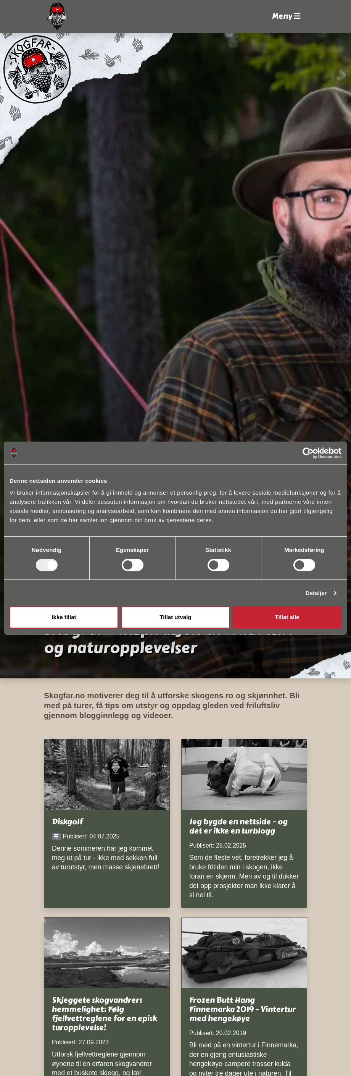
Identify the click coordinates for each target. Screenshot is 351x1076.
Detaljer (316, 593)
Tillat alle (287, 617)
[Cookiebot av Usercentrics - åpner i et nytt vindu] (308, 453)
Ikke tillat (64, 617)
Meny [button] (286, 16)
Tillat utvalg (175, 617)
